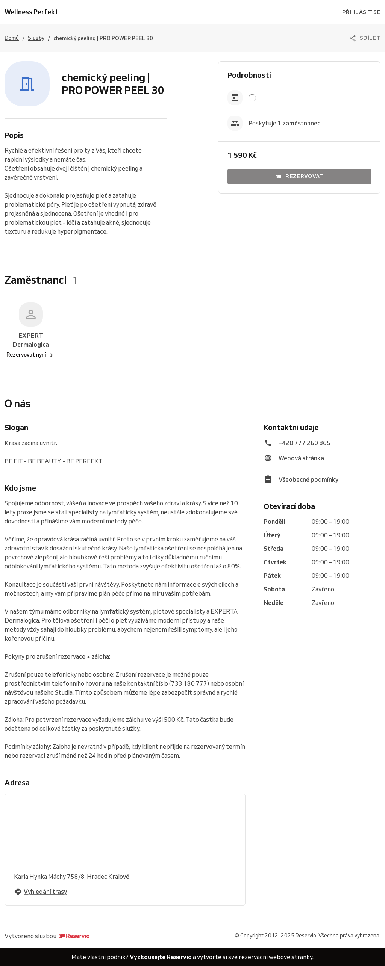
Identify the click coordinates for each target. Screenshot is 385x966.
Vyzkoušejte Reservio (161, 957)
